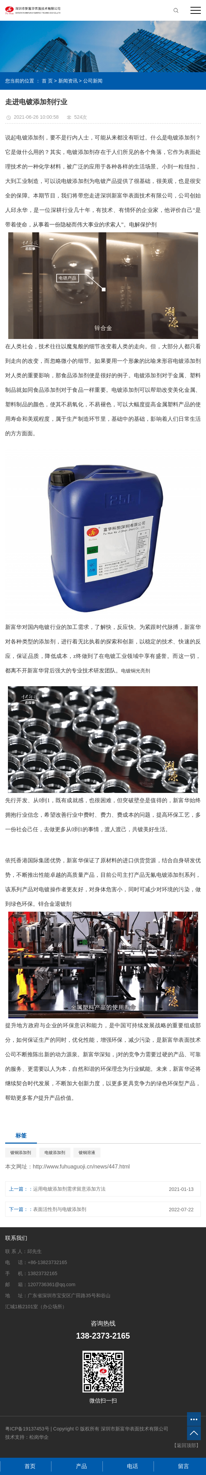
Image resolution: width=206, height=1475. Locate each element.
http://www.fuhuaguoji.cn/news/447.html (81, 1167)
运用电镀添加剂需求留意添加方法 (69, 1189)
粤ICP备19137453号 (27, 1429)
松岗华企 (39, 1437)
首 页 (47, 81)
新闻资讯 (68, 81)
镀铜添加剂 (20, 1152)
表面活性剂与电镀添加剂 (59, 1209)
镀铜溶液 (87, 1152)
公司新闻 (92, 81)
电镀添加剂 (55, 1152)
